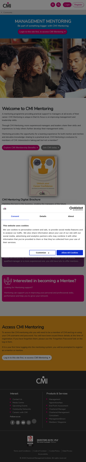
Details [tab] (43, 216)
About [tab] (71, 216)
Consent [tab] (15, 216)
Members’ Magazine (57, 422)
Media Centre (18, 402)
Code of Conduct (39, 451)
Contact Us (17, 399)
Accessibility (43, 454)
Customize (42, 252)
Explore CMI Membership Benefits (20, 147)
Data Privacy (67, 451)
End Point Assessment (58, 405)
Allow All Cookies (69, 252)
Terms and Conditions (22, 451)
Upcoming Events (20, 405)
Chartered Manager (57, 409)
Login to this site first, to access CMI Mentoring (41, 32)
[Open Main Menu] (53, 4)
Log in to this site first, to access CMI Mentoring (26, 358)
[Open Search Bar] (58, 4)
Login (67, 5)
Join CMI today (50, 147)
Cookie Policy (54, 451)
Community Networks (22, 409)
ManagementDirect (57, 418)
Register (78, 5)
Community (7, 12)
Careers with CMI (20, 412)
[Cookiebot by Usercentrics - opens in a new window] (71, 209)
